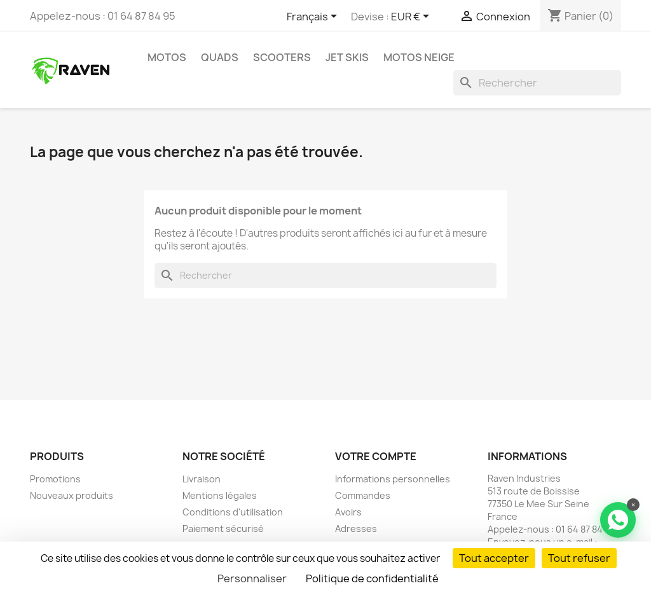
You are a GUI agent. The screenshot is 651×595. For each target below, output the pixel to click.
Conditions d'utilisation (232, 512)
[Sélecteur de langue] (314, 17)
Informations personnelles (392, 479)
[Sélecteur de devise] (412, 17)
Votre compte (375, 456)
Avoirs (348, 512)
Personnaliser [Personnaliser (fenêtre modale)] (252, 578)
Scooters (282, 57)
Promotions (55, 479)
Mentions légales (219, 495)
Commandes (362, 495)
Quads (219, 57)
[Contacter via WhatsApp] (618, 520)
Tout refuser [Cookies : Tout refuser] (579, 558)
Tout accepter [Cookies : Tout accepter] (494, 558)
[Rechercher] (537, 82)
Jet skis (347, 57)
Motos (166, 57)
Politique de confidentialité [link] (372, 578)
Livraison (201, 479)
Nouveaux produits (71, 495)
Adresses (356, 528)
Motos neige (419, 57)
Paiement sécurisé (223, 528)
